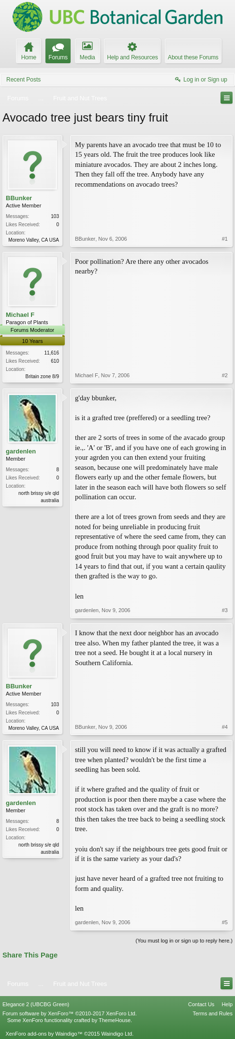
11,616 (51, 352)
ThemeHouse (115, 1020)
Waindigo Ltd (116, 1034)
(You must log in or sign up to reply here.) (184, 940)
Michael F (20, 314)
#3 (225, 610)
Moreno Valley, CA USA (33, 240)
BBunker (19, 198)
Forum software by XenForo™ (69, 1013)
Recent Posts (23, 79)
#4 (225, 727)
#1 (225, 239)
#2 (225, 375)
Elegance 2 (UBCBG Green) (35, 1004)
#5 (225, 922)
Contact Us (201, 1004)
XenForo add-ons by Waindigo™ (43, 1034)
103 (55, 216)
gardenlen (21, 451)
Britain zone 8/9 (42, 376)
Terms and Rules (212, 1013)
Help (227, 1004)
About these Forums (193, 57)
